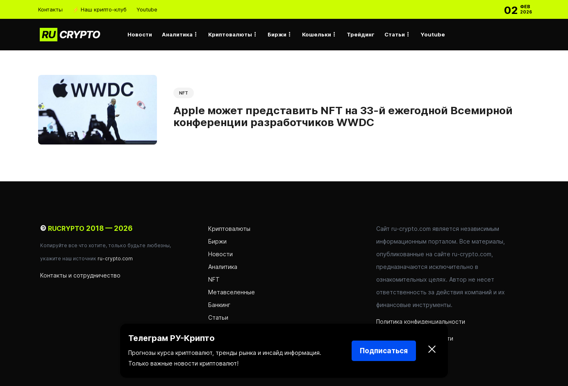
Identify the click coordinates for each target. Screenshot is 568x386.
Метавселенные (231, 292)
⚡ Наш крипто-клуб (100, 9)
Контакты (50, 9)
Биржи (277, 34)
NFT (183, 93)
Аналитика (177, 34)
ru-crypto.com (115, 258)
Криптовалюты (230, 34)
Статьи (394, 34)
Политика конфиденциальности (420, 321)
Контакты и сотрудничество (80, 275)
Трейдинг (361, 34)
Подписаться (384, 351)
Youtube (146, 9)
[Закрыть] (432, 351)
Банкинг (219, 304)
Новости (139, 34)
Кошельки (316, 34)
